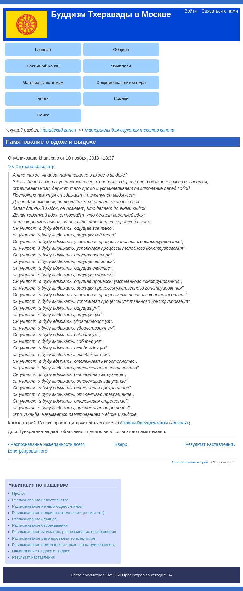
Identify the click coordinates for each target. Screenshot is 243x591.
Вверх (121, 444)
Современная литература (121, 82)
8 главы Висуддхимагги (144, 422)
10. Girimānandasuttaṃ (31, 166)
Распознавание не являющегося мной (47, 506)
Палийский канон (43, 66)
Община (121, 49)
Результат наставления (210, 444)
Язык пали (121, 66)
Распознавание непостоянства (40, 500)
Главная (43, 49)
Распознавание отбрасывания (40, 525)
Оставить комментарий (190, 462)
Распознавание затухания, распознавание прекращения (64, 532)
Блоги (42, 98)
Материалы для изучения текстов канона (129, 130)
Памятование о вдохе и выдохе (41, 551)
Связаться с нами (220, 11)
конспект (180, 422)
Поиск (43, 115)
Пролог (18, 493)
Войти (190, 11)
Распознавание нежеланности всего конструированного (63, 545)
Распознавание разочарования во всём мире (53, 538)
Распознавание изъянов (34, 519)
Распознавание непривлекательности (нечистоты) (58, 513)
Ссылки (121, 98)
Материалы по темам (42, 82)
